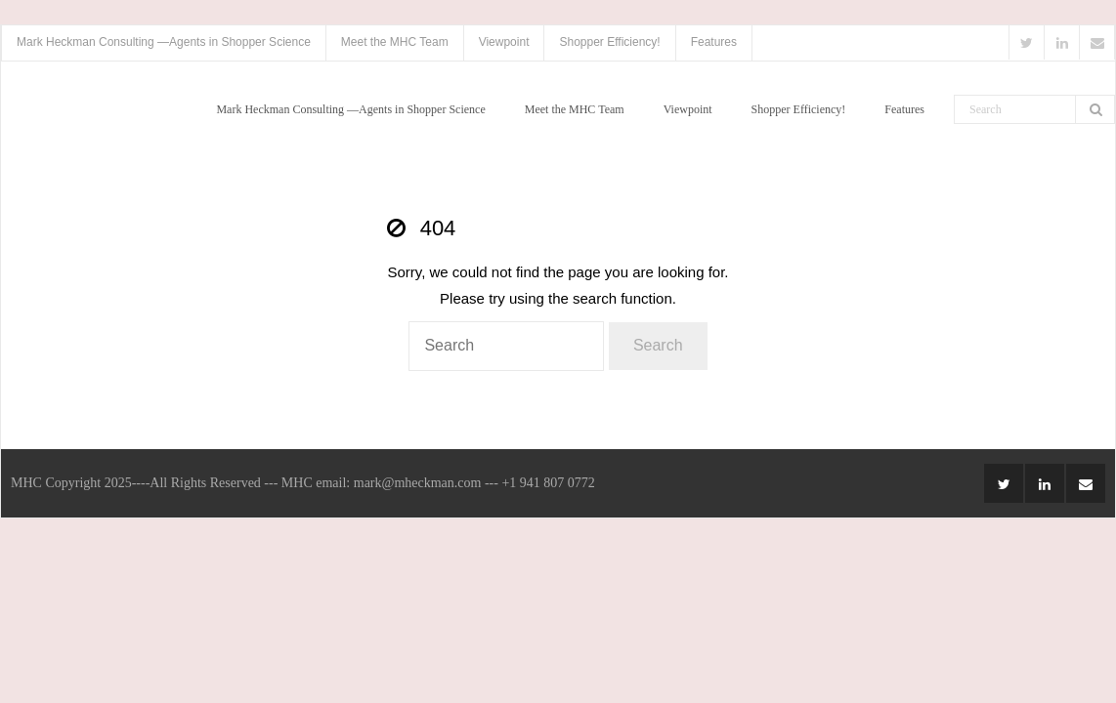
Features (714, 42)
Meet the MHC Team (395, 42)
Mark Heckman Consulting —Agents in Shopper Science (164, 42)
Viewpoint (504, 42)
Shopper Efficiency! (609, 42)
